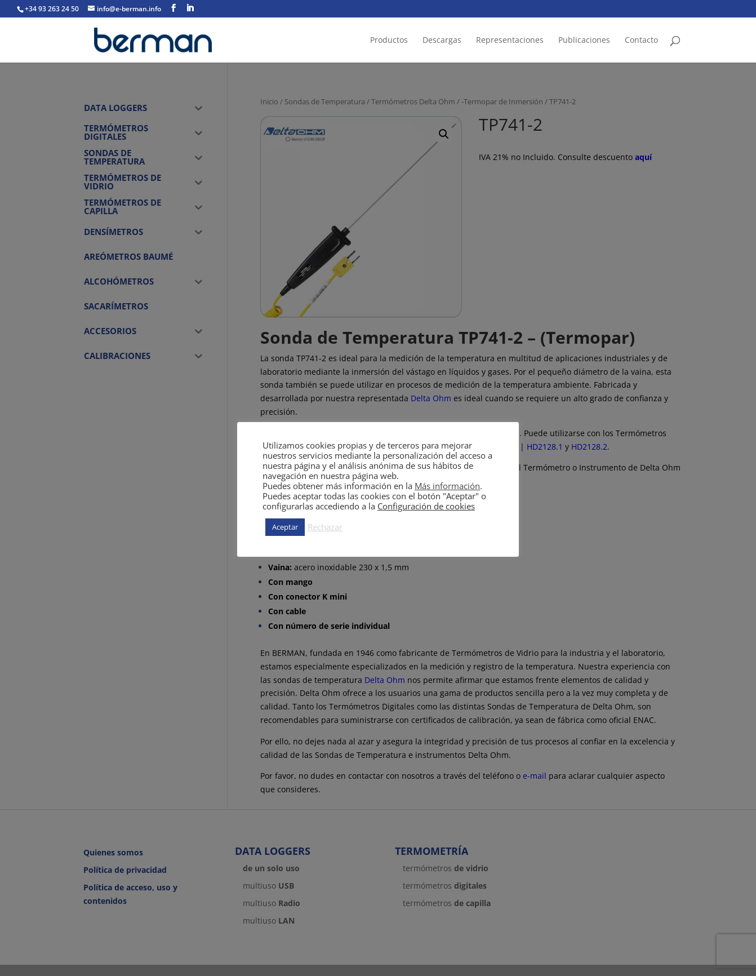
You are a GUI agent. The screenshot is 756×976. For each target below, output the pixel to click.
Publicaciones (584, 40)
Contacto (641, 40)
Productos (389, 40)
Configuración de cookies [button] (426, 506)
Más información (447, 485)
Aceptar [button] (285, 527)
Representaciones (510, 40)
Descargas (442, 40)
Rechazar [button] (325, 527)
